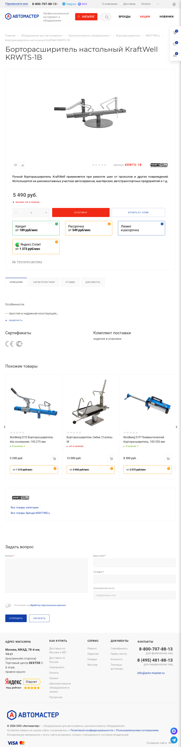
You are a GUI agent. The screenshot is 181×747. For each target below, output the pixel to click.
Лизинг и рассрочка (130, 228)
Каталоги (116, 659)
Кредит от (26, 228)
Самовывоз (56, 667)
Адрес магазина (18, 641)
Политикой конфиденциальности (92, 730)
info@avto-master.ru (151, 673)
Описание (16, 282)
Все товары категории (25, 507)
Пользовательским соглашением (137, 730)
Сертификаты (119, 648)
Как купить (58, 640)
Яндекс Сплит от (28, 247)
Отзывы (70, 282)
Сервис (93, 640)
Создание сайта (157, 743)
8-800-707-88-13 (44, 4)
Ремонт (92, 648)
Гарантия (93, 653)
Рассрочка (55, 697)
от (22, 469)
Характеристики (44, 282)
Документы (93, 282)
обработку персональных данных (48, 605)
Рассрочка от (79, 228)
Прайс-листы (119, 653)
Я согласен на (40, 605)
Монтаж (92, 664)
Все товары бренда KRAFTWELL (30, 513)
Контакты (145, 641)
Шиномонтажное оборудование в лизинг (60, 687)
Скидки (92, 659)
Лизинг (54, 678)
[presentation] (4, 426)
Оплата (53, 672)
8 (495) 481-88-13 (155, 662)
